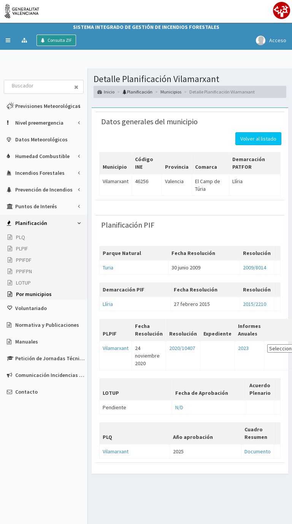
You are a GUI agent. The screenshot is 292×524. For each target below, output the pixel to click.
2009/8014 (254, 267)
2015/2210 (254, 304)
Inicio (105, 92)
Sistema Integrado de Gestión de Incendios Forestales (146, 27)
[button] (8, 40)
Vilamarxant (116, 348)
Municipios (170, 92)
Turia (108, 267)
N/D (179, 407)
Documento (257, 451)
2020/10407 (182, 348)
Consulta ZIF (59, 40)
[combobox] (37, 86)
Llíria (108, 304)
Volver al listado (258, 138)
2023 (243, 348)
